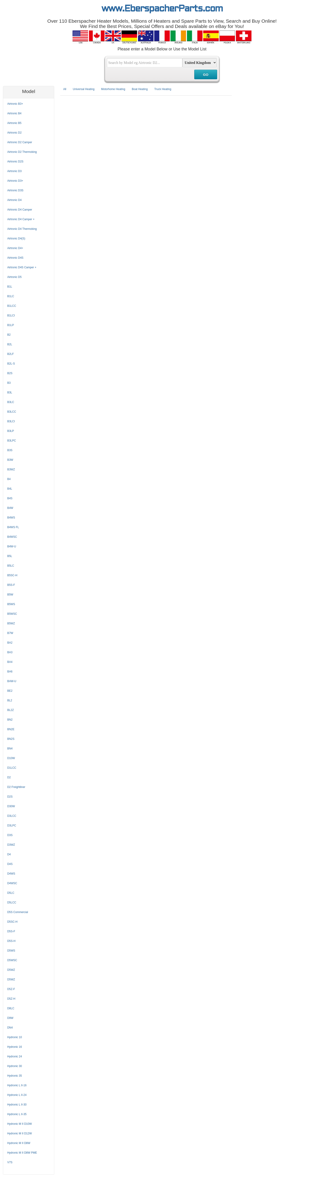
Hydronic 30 (14, 1066)
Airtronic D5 (14, 277)
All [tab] (64, 89)
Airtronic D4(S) (16, 238)
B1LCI (11, 315)
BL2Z (10, 710)
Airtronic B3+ (15, 103)
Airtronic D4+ (15, 248)
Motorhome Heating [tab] (113, 89)
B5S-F (11, 585)
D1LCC (11, 767)
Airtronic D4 (14, 200)
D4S (10, 864)
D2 (9, 777)
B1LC (10, 296)
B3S (10, 450)
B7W (10, 633)
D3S (10, 835)
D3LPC (11, 825)
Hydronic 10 (14, 1037)
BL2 (9, 700)
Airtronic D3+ (15, 180)
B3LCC (11, 411)
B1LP (10, 325)
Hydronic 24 (14, 1056)
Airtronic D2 (14, 132)
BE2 (10, 690)
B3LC (10, 402)
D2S (10, 796)
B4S (10, 498)
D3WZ (11, 844)
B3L (9, 392)
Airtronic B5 (14, 123)
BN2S (10, 739)
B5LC (10, 565)
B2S (10, 373)
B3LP (10, 431)
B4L (9, 488)
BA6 (10, 671)
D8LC (10, 1008)
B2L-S (11, 363)
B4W (10, 508)
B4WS (11, 517)
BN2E (10, 729)
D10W (11, 758)
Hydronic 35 (14, 1075)
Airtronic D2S (15, 161)
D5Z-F (11, 989)
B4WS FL (13, 527)
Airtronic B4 (14, 113)
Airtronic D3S (15, 190)
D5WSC (12, 960)
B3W (10, 459)
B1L (9, 286)
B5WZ (11, 623)
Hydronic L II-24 (17, 1095)
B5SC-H (12, 575)
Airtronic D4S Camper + (21, 267)
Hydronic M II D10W (19, 1123)
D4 (9, 854)
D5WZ (11, 969)
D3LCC (11, 816)
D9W (10, 1018)
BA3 (10, 652)
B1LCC (11, 305)
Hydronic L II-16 (17, 1085)
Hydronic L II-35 (17, 1114)
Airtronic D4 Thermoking (22, 228)
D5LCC (11, 902)
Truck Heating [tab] (162, 89)
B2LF (10, 354)
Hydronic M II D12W (19, 1133)
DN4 (10, 1027)
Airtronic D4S (15, 257)
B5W (10, 594)
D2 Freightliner (16, 787)
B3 (9, 382)
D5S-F (11, 931)
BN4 (10, 748)
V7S (10, 1162)
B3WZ (11, 469)
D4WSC (12, 883)
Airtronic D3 (14, 171)
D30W (11, 806)
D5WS (11, 950)
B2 (9, 334)
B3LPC (11, 440)
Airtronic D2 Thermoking (22, 152)
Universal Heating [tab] (83, 89)
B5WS (11, 604)
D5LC (10, 892)
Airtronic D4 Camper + (21, 219)
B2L (9, 344)
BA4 (10, 662)
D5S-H (11, 941)
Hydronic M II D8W (18, 1143)
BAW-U (11, 681)
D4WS (11, 873)
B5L (9, 556)
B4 (9, 479)
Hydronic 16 (14, 1046)
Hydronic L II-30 (17, 1104)
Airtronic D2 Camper (19, 142)
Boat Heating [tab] (140, 89)
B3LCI (11, 421)
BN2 (10, 719)
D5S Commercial (17, 912)
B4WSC (12, 536)
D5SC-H (12, 921)
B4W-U (11, 546)
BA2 (10, 642)
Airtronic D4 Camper (19, 209)
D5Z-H (11, 998)
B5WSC (12, 613)
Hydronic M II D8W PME (22, 1152)
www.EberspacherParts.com (162, 9)
